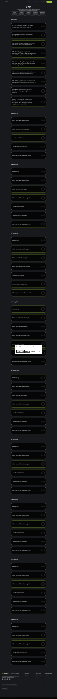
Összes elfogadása (20, 351)
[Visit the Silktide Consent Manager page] (40, 351)
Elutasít (27, 351)
